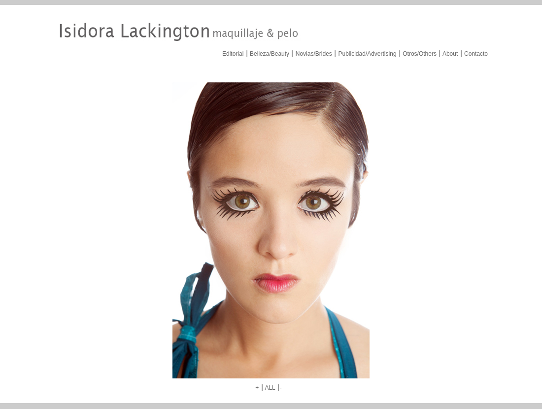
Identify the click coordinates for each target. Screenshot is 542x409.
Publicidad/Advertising (367, 53)
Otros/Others (420, 53)
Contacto (476, 53)
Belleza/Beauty (269, 53)
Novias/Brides (314, 53)
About (450, 53)
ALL (270, 387)
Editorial (232, 53)
